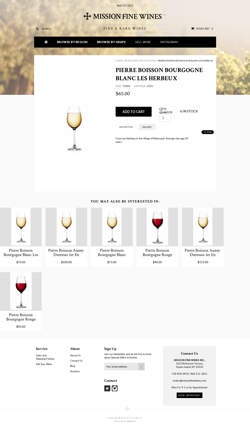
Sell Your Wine (44, 364)
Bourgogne (148, 60)
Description (126, 127)
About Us (75, 355)
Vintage (140, 86)
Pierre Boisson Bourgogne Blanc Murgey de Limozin (112, 252)
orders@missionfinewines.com (189, 380)
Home (119, 60)
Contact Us (76, 360)
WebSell (131, 421)
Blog (72, 365)
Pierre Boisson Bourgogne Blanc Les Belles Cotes (21, 252)
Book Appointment (190, 395)
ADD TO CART (133, 112)
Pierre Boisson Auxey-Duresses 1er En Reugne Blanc (66, 252)
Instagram (169, 42)
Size (118, 86)
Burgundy (132, 60)
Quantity (165, 112)
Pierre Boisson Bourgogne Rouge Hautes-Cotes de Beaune (157, 252)
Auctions (75, 371)
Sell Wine (143, 42)
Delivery (147, 127)
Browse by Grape (111, 42)
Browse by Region (72, 42)
